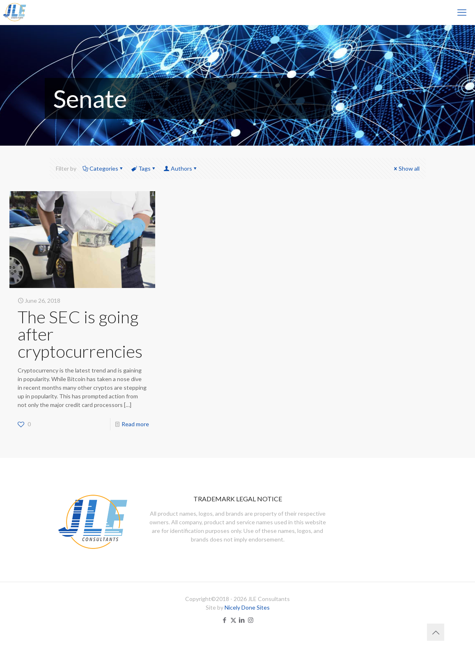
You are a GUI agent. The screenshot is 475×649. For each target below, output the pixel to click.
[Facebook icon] (225, 620)
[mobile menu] (462, 12)
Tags (143, 168)
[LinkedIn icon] (242, 620)
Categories (103, 168)
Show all (406, 168)
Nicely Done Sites (247, 607)
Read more (135, 423)
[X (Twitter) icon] (233, 620)
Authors (181, 168)
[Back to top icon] (435, 632)
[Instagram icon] (251, 620)
